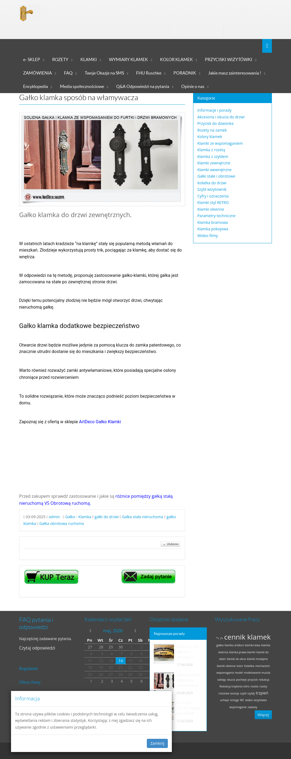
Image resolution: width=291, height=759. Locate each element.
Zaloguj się (243, 31)
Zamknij (157, 743)
